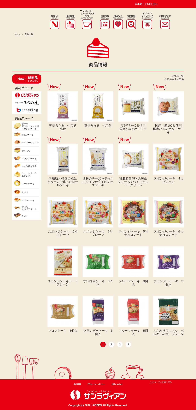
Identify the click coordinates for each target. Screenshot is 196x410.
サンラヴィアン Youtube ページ (178, 4)
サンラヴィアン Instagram (164, 4)
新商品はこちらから (26, 79)
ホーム (17, 34)
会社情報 (77, 384)
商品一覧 (28, 34)
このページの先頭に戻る (161, 382)
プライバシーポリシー (96, 384)
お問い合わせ (117, 384)
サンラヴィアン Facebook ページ (171, 4)
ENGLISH (151, 4)
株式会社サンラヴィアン (24, 20)
